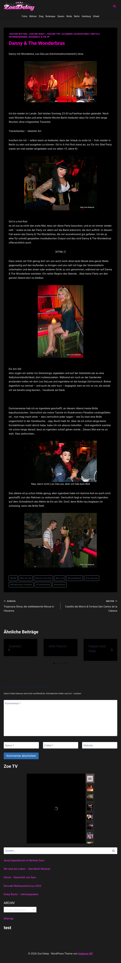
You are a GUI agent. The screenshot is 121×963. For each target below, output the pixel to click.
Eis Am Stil (25, 578)
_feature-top (53, 34)
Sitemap (8, 918)
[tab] (54, 663)
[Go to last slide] (9, 650)
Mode (69, 16)
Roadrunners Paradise (21, 584)
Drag (41, 16)
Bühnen (33, 16)
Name (9, 745)
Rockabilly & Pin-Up (39, 37)
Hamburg (86, 16)
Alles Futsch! (58, 646)
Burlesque (50, 16)
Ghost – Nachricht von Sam (20, 877)
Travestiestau (43, 584)
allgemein (67, 34)
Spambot (15, 646)
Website (88, 745)
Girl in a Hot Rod (43, 578)
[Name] (21, 745)
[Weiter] (111, 650)
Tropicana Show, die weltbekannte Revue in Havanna (31, 605)
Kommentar (13, 703)
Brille (13, 578)
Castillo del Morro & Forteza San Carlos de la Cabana (90, 605)
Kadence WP (85, 953)
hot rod (59, 578)
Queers (60, 16)
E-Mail (48, 745)
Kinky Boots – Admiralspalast (21, 894)
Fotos (24, 16)
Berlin (77, 16)
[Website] (99, 745)
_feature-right (37, 34)
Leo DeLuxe (91, 578)
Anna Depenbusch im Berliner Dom (24, 860)
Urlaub (96, 16)
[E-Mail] (60, 745)
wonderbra (59, 584)
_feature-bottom (18, 34)
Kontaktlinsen (74, 578)
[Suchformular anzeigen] (114, 6)
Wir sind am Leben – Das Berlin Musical (27, 868)
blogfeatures (81, 34)
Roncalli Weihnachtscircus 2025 (22, 885)
